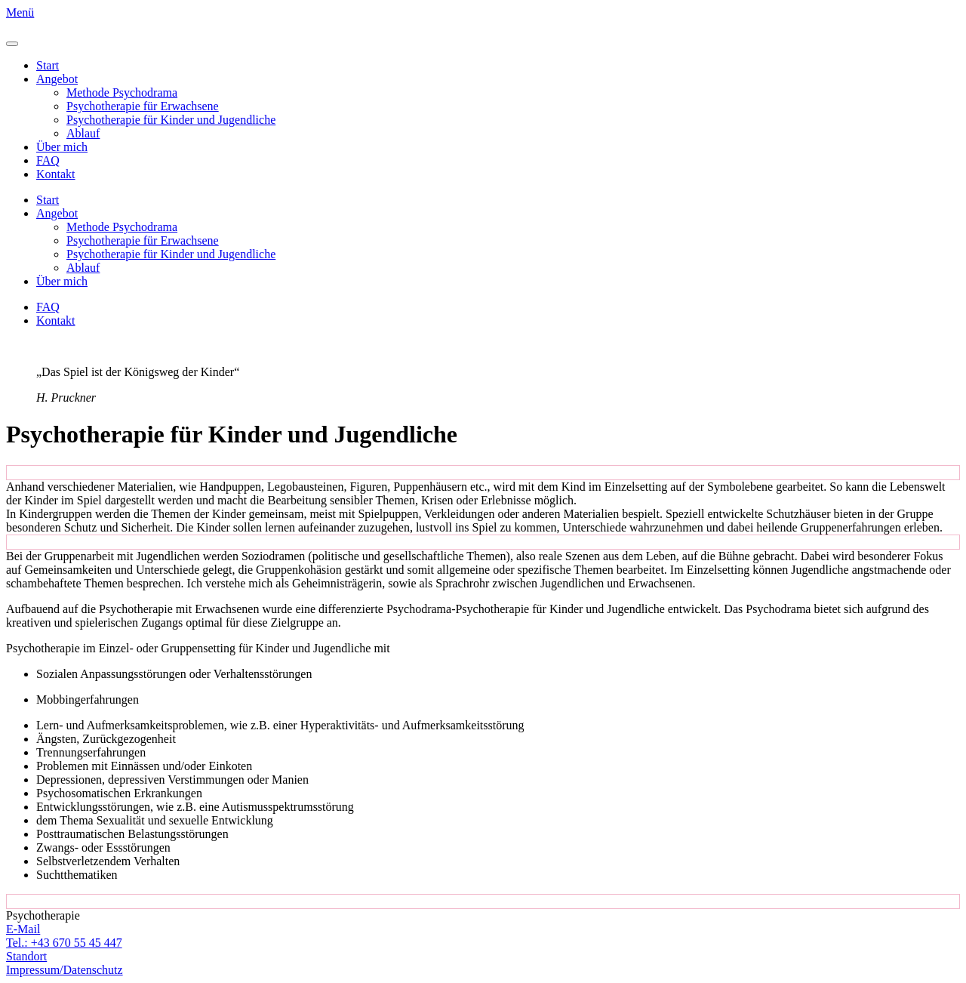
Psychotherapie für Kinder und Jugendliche (170, 119)
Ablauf (83, 133)
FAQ (48, 160)
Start (47, 65)
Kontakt (55, 174)
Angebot (57, 78)
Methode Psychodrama (121, 92)
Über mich (62, 146)
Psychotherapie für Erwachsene (142, 106)
